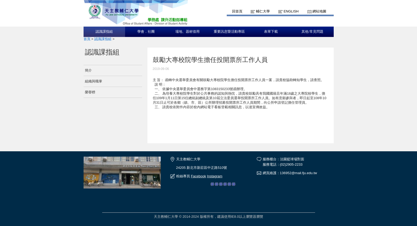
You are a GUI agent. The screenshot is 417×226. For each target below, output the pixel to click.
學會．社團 (146, 32)
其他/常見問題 (312, 32)
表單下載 (271, 32)
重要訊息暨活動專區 (229, 32)
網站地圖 (319, 11)
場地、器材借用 (187, 32)
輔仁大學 (263, 11)
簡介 (88, 70)
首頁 (87, 39)
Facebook (198, 176)
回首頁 (237, 11)
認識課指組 (104, 32)
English (291, 11)
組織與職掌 (93, 81)
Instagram (214, 176)
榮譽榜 (90, 92)
